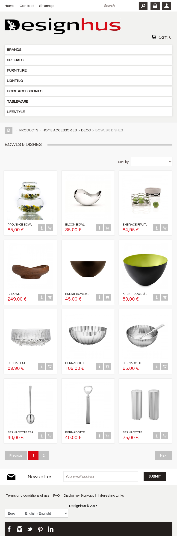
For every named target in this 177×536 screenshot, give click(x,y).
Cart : (165, 37)
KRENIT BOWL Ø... (77, 294)
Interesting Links (111, 495)
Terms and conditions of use (28, 495)
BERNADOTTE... (76, 363)
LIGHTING (15, 81)
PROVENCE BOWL (20, 224)
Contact (27, 6)
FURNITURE (17, 70)
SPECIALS (15, 60)
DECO (86, 130)
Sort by (123, 162)
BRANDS (14, 50)
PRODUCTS (28, 130)
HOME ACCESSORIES (24, 91)
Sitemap (46, 6)
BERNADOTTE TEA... (21, 432)
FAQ (56, 495)
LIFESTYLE (16, 112)
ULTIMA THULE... (19, 363)
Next (164, 455)
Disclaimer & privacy (79, 495)
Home (10, 6)
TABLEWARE (17, 101)
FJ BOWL (14, 294)
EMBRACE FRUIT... (135, 224)
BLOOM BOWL (75, 224)
